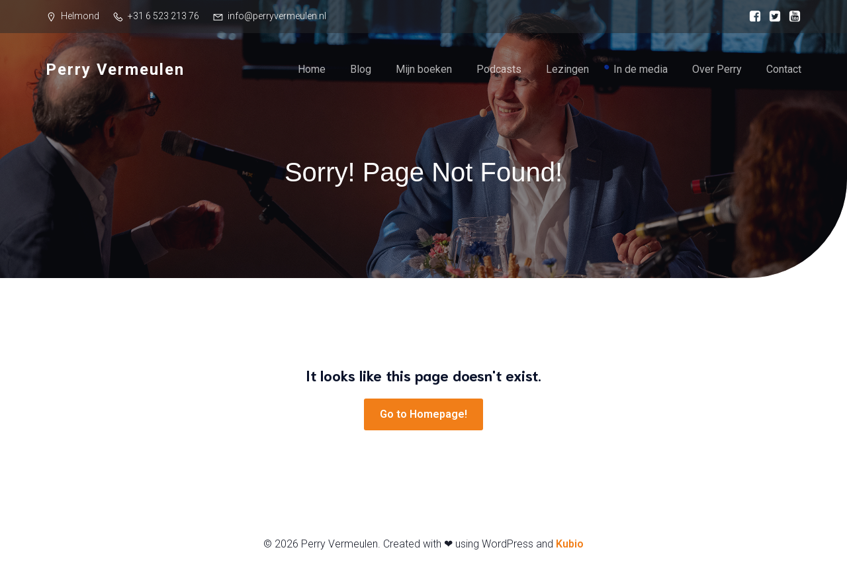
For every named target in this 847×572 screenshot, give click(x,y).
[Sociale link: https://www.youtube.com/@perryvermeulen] (791, 16)
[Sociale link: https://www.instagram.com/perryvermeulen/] (771, 16)
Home (312, 69)
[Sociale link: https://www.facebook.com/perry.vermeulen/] (752, 16)
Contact (783, 69)
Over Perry (717, 69)
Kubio (570, 544)
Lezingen (567, 69)
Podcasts (498, 69)
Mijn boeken (424, 69)
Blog (360, 69)
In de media (640, 69)
